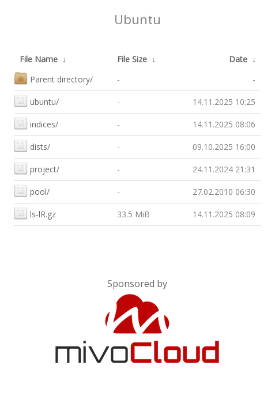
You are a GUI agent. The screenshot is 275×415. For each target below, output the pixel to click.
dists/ (32, 145)
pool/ (32, 190)
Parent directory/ (53, 78)
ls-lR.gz (35, 213)
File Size (132, 59)
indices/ (36, 123)
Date (238, 59)
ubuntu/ (36, 100)
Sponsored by (137, 283)
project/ (36, 168)
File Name (39, 59)
